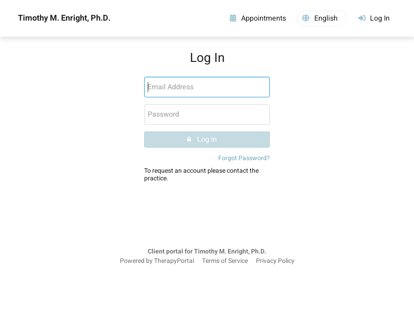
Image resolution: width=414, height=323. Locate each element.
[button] (322, 18)
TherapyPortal (174, 261)
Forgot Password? (244, 158)
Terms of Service (225, 261)
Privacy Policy (275, 261)
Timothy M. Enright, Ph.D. (64, 18)
